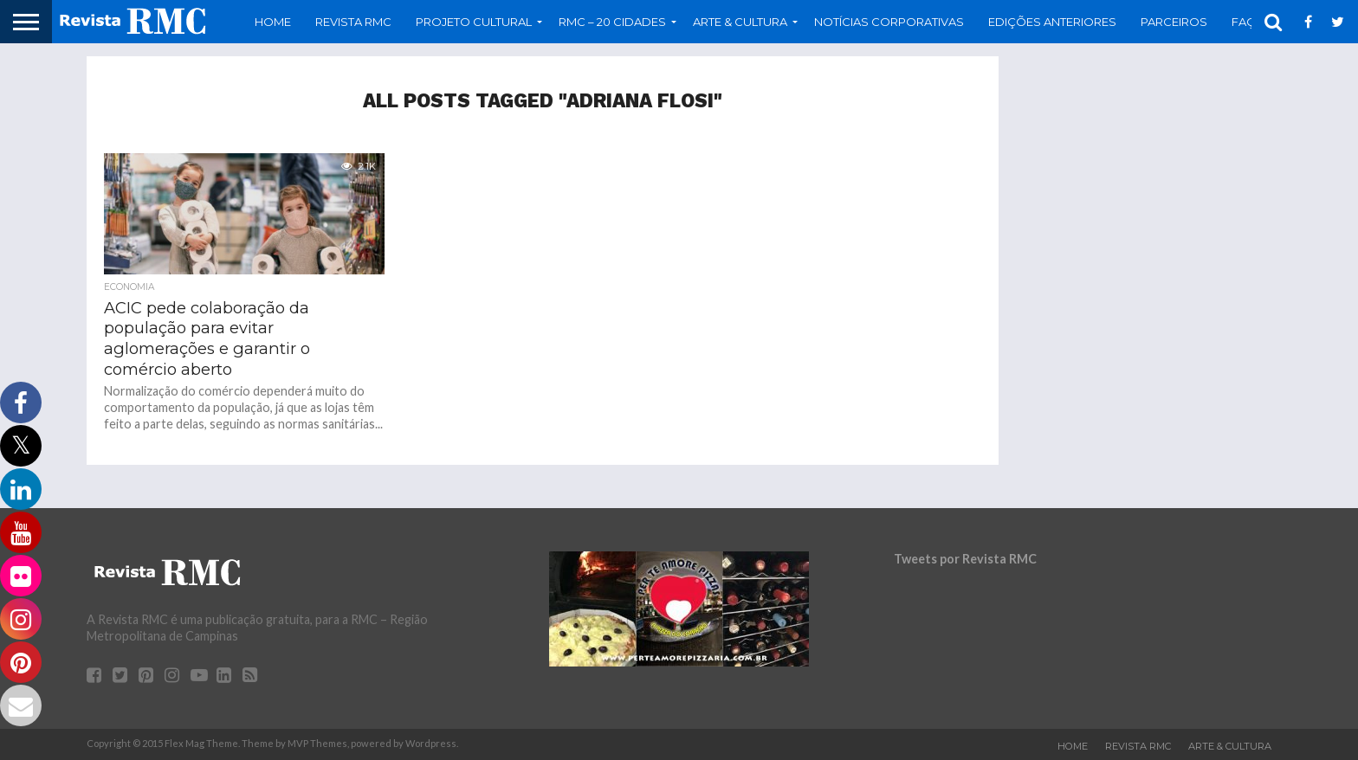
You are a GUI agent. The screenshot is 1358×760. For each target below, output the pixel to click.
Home (273, 22)
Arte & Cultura (740, 22)
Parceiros (1174, 22)
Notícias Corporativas (889, 22)
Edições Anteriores (1052, 22)
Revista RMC (353, 22)
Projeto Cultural (474, 22)
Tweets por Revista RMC (965, 558)
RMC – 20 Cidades (612, 22)
